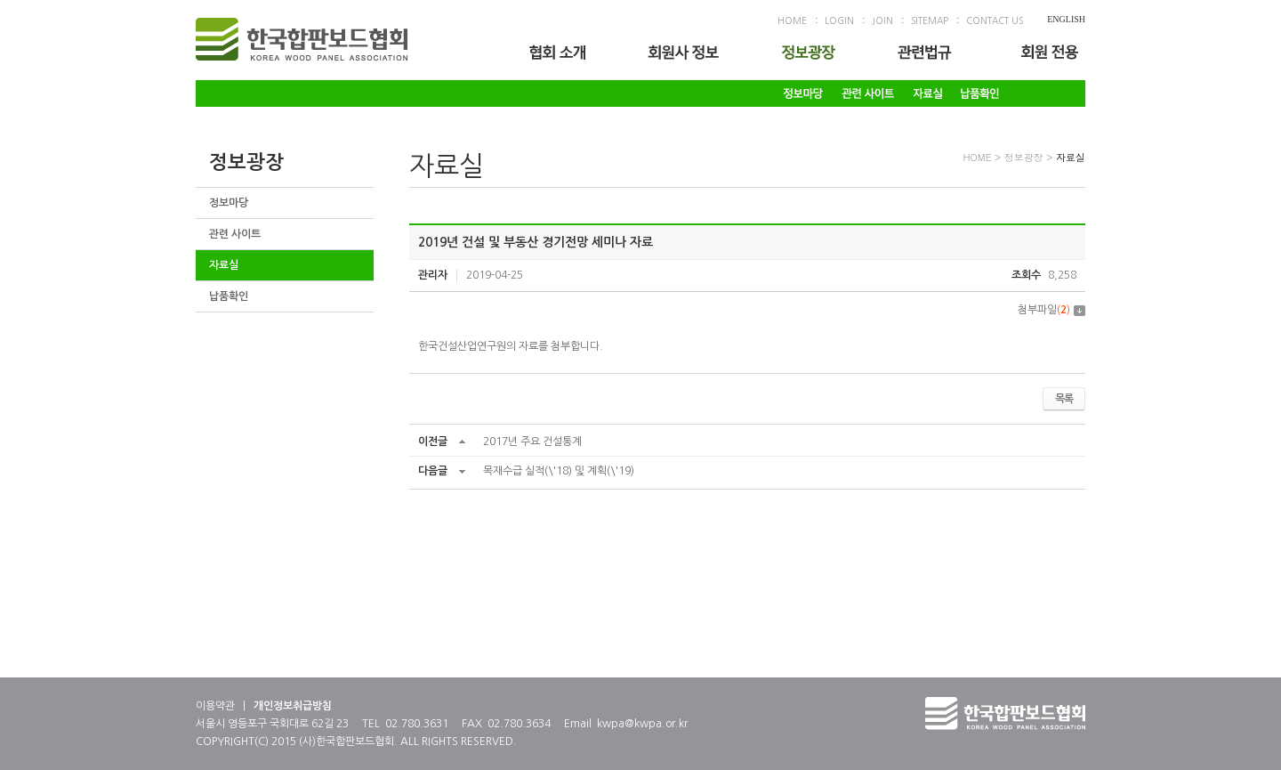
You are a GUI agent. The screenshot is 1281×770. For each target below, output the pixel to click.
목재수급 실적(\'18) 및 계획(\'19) (558, 471)
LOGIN (839, 20)
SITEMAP (929, 20)
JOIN (882, 20)
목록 (1064, 398)
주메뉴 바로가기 (0, 0)
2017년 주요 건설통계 (532, 441)
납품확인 (228, 296)
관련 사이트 (235, 234)
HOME (792, 20)
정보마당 (228, 203)
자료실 (223, 265)
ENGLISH (1066, 19)
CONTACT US (994, 20)
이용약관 (215, 706)
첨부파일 (1051, 309)
